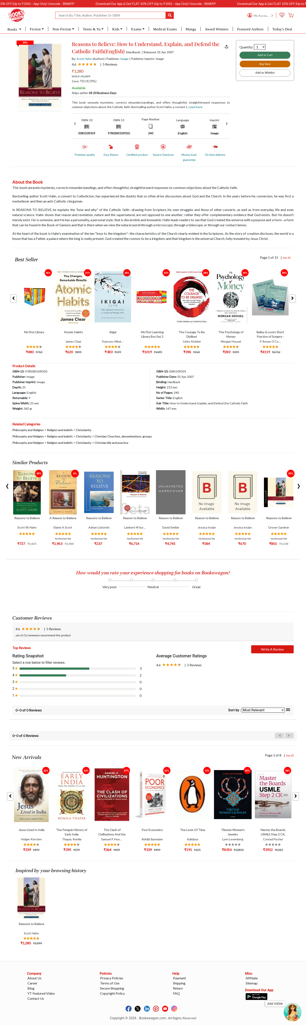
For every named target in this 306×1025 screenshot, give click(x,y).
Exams (136, 29)
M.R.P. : (81, 76)
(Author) (98, 58)
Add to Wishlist (265, 72)
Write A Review (272, 649)
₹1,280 (77, 71)
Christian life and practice (111, 442)
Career (32, 983)
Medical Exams (165, 29)
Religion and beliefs (60, 430)
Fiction (35, 29)
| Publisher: (117, 58)
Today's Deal (282, 29)
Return (178, 988)
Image (124, 58)
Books (12, 29)
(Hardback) (133, 52)
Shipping (179, 983)
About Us (34, 978)
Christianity (83, 430)
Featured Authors (250, 29)
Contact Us (35, 998)
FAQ (176, 993)
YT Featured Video (41, 993)
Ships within (94, 93)
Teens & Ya (92, 29)
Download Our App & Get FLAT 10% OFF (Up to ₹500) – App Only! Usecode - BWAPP (173, 4)
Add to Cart (265, 55)
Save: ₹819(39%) (84, 81)
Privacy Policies (111, 978)
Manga (191, 29)
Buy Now (264, 64)
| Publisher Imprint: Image (146, 58)
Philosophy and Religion (28, 430)
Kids (115, 29)
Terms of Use (109, 983)
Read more (196, 107)
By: (82, 58)
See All (286, 257)
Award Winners (216, 29)
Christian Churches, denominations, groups (123, 436)
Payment (179, 978)
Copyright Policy (112, 993)
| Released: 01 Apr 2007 (158, 52)
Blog (30, 988)
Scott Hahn (84, 58)
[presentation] (75, 123)
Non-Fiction (61, 29)
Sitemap (252, 983)
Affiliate (252, 978)
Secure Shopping (112, 988)
